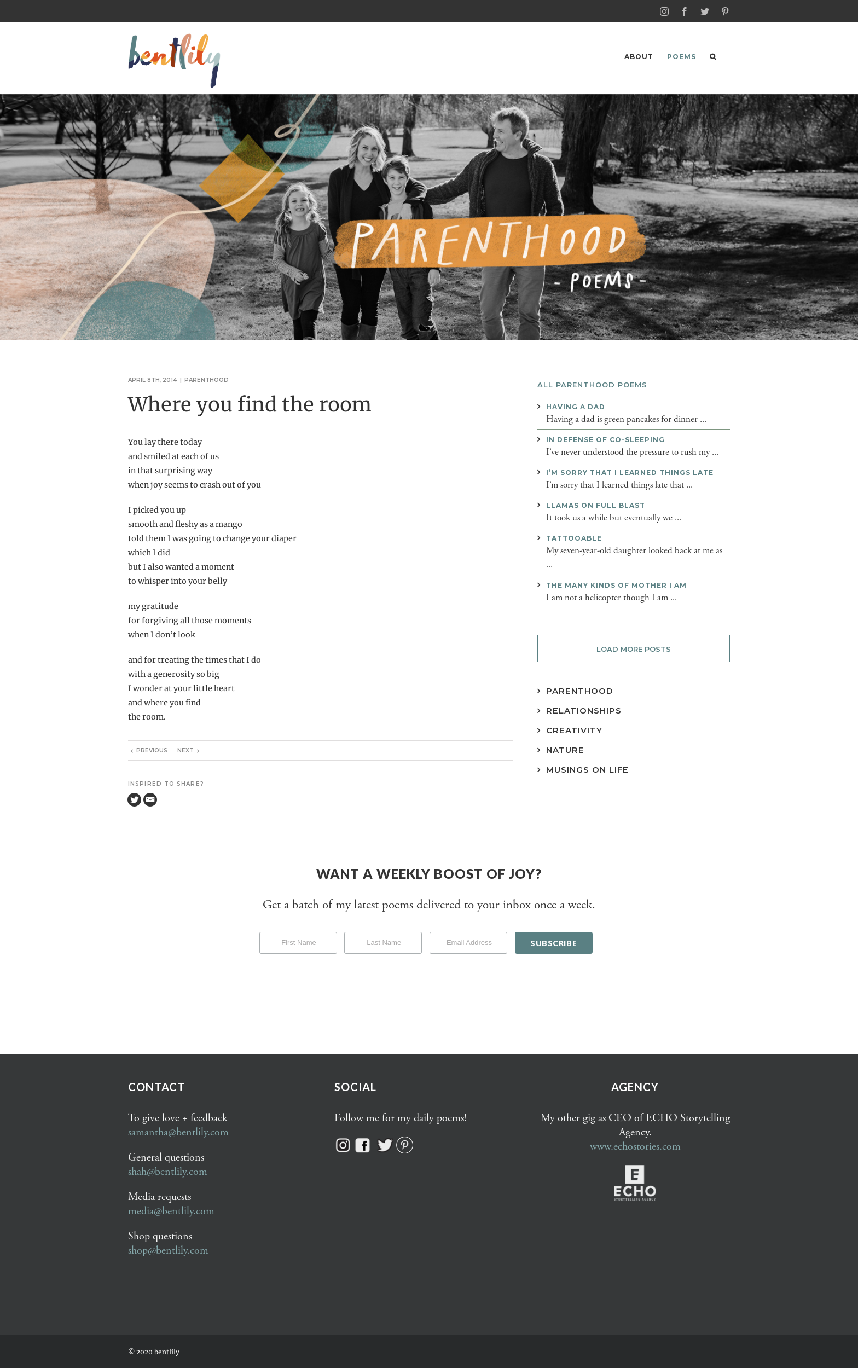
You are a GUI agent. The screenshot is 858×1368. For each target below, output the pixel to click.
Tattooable (574, 538)
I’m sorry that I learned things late (630, 472)
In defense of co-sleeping (605, 439)
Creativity (574, 729)
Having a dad (575, 406)
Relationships (584, 710)
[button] (713, 56)
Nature (565, 749)
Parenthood (206, 379)
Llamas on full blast (595, 505)
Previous (151, 749)
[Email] (150, 799)
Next (185, 749)
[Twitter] (134, 799)
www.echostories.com (635, 1146)
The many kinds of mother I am (616, 585)
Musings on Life (587, 769)
